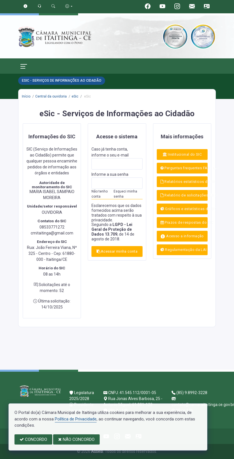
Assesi (97, 451)
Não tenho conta (99, 193)
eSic (75, 96)
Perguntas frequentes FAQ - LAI (184, 168)
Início (26, 96)
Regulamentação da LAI (183, 250)
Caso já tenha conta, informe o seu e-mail (110, 152)
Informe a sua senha (109, 174)
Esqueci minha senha (125, 193)
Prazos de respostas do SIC (184, 222)
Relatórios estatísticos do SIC (184, 181)
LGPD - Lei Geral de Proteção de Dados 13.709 (111, 229)
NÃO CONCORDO (76, 439)
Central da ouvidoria (51, 96)
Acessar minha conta (117, 251)
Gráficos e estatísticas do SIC (184, 209)
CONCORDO (33, 439)
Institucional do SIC (182, 154)
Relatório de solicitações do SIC (184, 195)
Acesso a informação (182, 236)
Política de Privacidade (76, 419)
